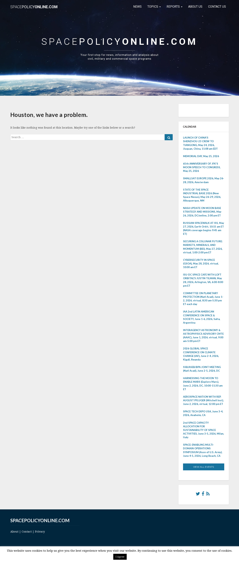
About (14, 531)
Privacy (40, 531)
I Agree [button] (120, 556)
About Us (195, 6)
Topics (154, 6)
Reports (174, 6)
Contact (27, 531)
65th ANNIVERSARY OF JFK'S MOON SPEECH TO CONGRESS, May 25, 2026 (202, 167)
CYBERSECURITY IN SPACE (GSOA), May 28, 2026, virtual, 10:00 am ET (201, 263)
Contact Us (217, 6)
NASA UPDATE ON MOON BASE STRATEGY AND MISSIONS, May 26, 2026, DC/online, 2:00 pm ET (202, 211)
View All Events (203, 466)
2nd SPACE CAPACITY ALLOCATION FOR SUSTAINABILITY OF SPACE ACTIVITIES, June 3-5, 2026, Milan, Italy (203, 430)
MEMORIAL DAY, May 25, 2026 (201, 156)
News (137, 6)
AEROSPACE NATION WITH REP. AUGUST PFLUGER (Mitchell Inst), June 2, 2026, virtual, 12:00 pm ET (203, 400)
